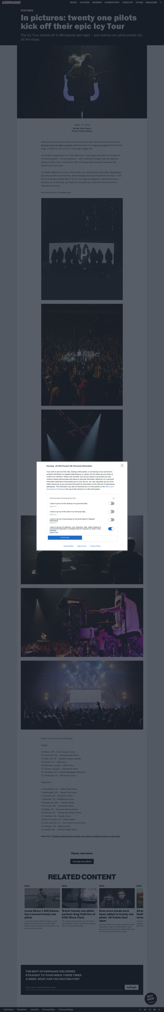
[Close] (123, 466)
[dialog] (82, 506)
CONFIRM (64, 537)
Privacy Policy (95, 546)
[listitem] (82, 498)
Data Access (81, 546)
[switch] (111, 503)
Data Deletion (69, 546)
